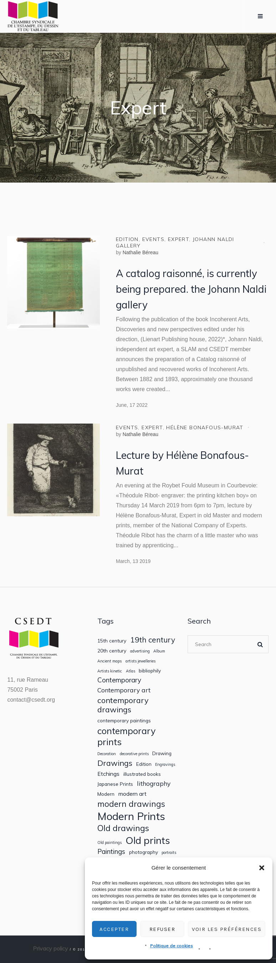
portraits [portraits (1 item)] (169, 852)
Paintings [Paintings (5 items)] (111, 851)
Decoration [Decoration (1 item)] (106, 754)
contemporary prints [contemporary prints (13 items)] (126, 736)
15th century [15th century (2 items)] (111, 641)
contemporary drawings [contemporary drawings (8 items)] (123, 705)
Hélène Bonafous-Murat (204, 427)
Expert (178, 239)
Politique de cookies (171, 945)
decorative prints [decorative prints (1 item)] (134, 754)
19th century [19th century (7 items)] (152, 639)
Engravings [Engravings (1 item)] (165, 764)
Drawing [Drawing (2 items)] (162, 753)
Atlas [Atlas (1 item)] (130, 671)
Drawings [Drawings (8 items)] (114, 763)
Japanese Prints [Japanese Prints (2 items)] (115, 784)
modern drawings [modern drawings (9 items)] (131, 804)
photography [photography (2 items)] (143, 852)
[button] (261, 867)
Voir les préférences (226, 929)
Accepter (114, 929)
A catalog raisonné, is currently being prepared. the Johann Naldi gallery (191, 289)
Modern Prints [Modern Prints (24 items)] (131, 816)
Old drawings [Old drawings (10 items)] (123, 828)
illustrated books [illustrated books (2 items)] (142, 774)
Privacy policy (50, 948)
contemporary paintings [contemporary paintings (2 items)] (124, 720)
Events (153, 239)
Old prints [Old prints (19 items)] (148, 840)
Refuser (162, 929)
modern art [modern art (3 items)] (132, 793)
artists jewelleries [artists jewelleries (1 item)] (140, 661)
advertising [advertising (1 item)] (140, 651)
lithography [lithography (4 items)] (153, 783)
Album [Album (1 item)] (159, 651)
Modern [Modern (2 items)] (105, 794)
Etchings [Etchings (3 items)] (108, 773)
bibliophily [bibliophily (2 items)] (150, 670)
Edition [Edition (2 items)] (144, 764)
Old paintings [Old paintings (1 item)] (109, 842)
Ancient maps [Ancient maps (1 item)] (109, 661)
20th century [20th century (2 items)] (111, 651)
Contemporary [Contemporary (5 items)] (119, 680)
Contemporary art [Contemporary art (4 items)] (123, 690)
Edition (127, 239)
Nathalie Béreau (140, 252)
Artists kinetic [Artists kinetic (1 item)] (109, 671)
